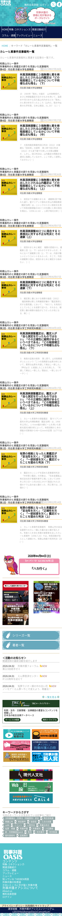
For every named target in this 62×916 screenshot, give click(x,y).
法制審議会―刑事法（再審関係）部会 (22, 818)
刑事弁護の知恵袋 (11, 882)
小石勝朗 (49, 828)
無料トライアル (50, 719)
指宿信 (34, 821)
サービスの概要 (12, 719)
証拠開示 (24, 835)
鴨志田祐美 (49, 818)
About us (7, 890)
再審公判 (9, 821)
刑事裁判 (37, 828)
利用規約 (30, 905)
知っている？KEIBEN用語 (15, 879)
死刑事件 (40, 832)
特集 (20, 29)
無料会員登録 (31, 4)
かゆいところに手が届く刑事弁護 (19, 885)
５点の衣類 (46, 821)
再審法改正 (45, 825)
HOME (5, 29)
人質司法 (31, 825)
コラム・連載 (9, 870)
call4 (7, 825)
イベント (18, 825)
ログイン (44, 4)
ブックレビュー (24, 35)
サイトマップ (42, 905)
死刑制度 (53, 832)
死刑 (30, 832)
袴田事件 (22, 821)
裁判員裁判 (10, 835)
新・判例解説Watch (14, 832)
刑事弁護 (24, 828)
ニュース (7, 876)
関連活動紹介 (39, 29)
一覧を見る (51, 697)
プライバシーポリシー (13, 905)
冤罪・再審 (10, 828)
